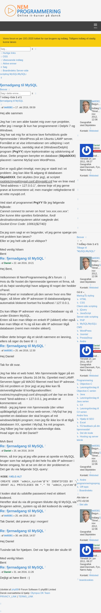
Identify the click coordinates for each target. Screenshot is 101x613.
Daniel (96, 145)
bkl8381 (96, 101)
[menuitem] (4, 56)
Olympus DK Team (40, 593)
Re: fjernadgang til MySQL (22, 258)
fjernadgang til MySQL (18, 85)
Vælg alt (15, 476)
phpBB (15, 589)
